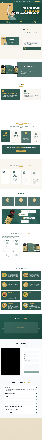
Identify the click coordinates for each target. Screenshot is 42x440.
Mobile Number (25, 358)
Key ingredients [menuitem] (20, 1)
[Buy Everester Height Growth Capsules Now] (37, 1)
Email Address (25, 354)
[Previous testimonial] (3, 329)
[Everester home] (3, 2)
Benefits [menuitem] (17, 1)
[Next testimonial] (39, 329)
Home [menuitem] (14, 2)
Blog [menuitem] (29, 1)
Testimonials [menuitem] (24, 1)
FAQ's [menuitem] (27, 1)
